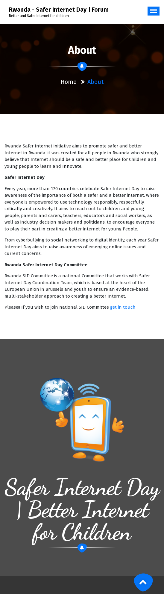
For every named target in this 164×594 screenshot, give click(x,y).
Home (68, 81)
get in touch (123, 307)
